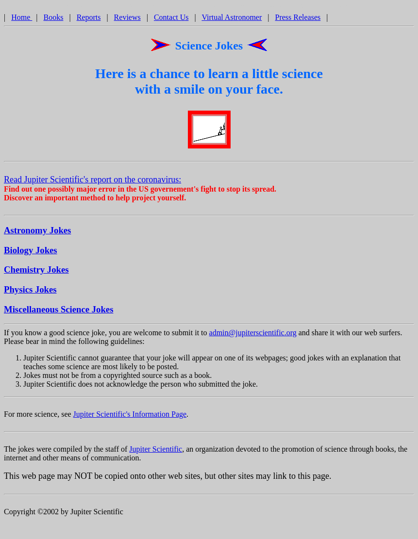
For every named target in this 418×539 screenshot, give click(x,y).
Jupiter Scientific (155, 450)
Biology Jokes (30, 251)
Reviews (127, 19)
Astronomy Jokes (37, 232)
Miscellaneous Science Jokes (58, 311)
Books (54, 19)
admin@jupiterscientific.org (253, 334)
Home (21, 19)
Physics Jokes (30, 291)
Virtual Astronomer (231, 19)
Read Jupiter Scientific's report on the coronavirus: (92, 181)
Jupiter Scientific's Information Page (130, 415)
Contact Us (171, 19)
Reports (89, 19)
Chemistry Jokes (36, 271)
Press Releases (298, 19)
